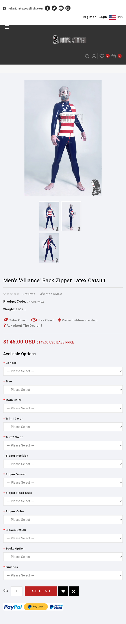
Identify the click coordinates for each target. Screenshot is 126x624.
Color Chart (15, 320)
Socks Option (15, 548)
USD (116, 17)
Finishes (12, 567)
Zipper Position (17, 455)
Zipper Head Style (19, 492)
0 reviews (28, 294)
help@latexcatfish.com (25, 8)
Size (9, 381)
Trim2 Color (14, 437)
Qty (5, 590)
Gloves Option (16, 530)
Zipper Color (15, 511)
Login (102, 17)
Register (89, 17)
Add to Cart (41, 591)
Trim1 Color (14, 418)
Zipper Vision (16, 474)
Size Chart (42, 320)
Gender (11, 362)
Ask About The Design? (22, 325)
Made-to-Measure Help (78, 320)
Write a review (51, 294)
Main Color (14, 400)
